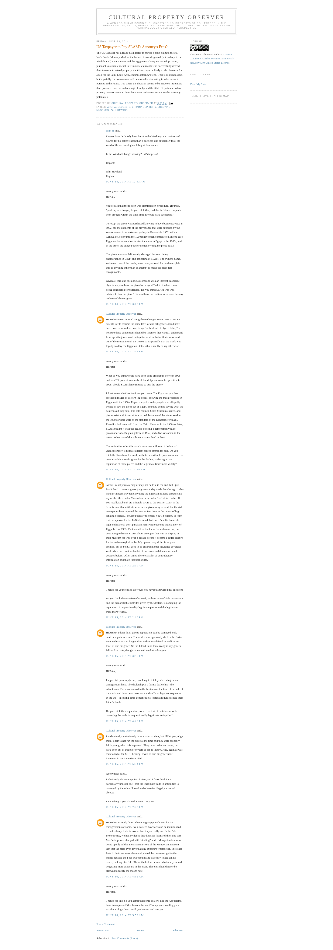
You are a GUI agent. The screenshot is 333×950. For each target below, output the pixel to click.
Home (140, 930)
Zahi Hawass (119, 110)
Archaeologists (118, 107)
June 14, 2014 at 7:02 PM (125, 351)
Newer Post (102, 930)
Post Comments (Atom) (125, 938)
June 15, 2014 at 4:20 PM (125, 721)
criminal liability (144, 107)
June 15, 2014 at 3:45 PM (125, 655)
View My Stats (198, 84)
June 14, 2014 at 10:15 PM (125, 469)
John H (110, 130)
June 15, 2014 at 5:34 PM (125, 763)
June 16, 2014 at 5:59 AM (125, 915)
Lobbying (164, 107)
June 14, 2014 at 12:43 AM (125, 181)
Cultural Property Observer (167, 17)
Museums (102, 110)
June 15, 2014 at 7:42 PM (125, 806)
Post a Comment (105, 924)
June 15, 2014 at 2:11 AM (125, 565)
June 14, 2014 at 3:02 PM (125, 303)
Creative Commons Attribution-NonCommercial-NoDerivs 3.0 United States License (212, 58)
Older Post (177, 930)
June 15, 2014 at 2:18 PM (125, 617)
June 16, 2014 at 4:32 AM (125, 876)
